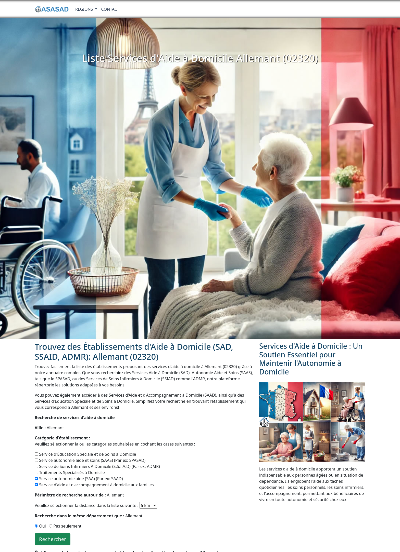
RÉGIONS (84, 9)
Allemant (49, 427)
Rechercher (52, 539)
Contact (110, 9)
